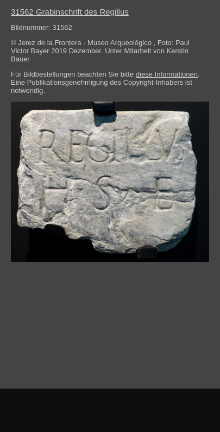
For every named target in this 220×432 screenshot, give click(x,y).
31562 (70, 11)
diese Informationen (167, 74)
